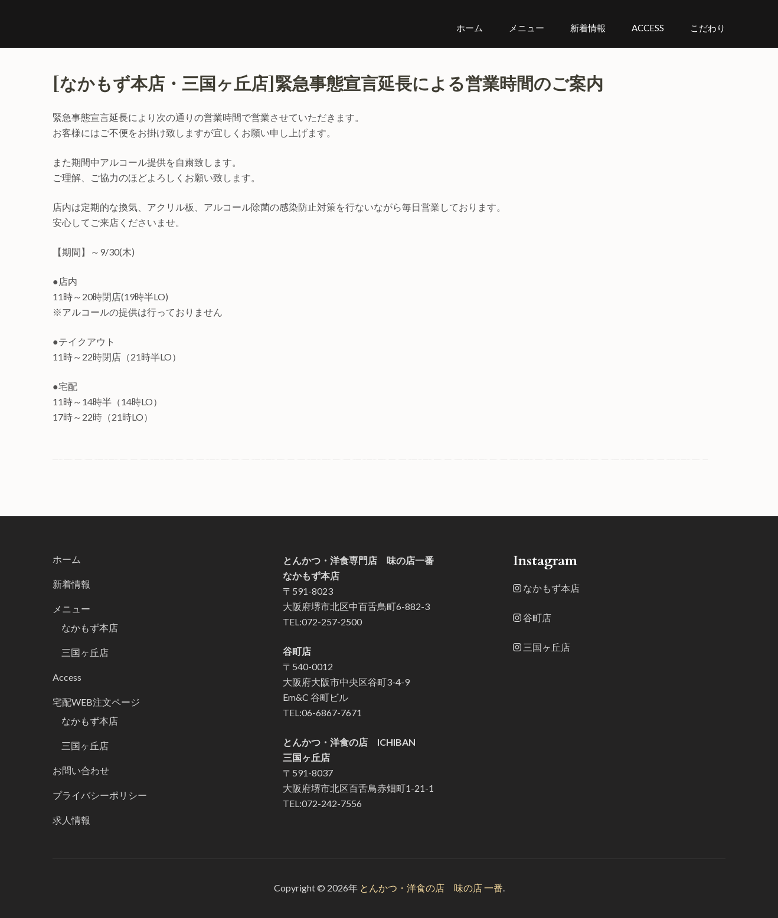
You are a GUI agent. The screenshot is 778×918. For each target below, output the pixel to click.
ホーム (469, 27)
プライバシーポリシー (100, 795)
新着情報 (588, 27)
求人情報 (71, 819)
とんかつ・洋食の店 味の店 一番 (431, 887)
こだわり (707, 27)
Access (648, 27)
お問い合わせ (81, 770)
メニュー (526, 27)
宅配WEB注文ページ (96, 701)
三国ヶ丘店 (85, 652)
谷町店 (532, 617)
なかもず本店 (89, 627)
